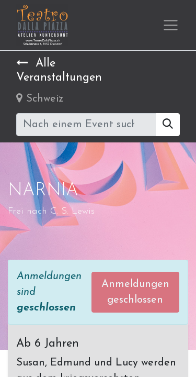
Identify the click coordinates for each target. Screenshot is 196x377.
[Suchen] (168, 124)
